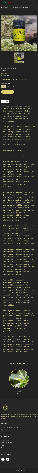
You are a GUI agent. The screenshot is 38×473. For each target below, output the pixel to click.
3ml (14, 86)
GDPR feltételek (6, 442)
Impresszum (4, 448)
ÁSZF (2, 445)
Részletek (5, 101)
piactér (7, 7)
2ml (9, 86)
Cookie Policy (5, 440)
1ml (4, 86)
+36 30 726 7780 (9, 430)
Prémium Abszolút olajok (21, 7)
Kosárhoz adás (7, 92)
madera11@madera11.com (11, 427)
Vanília (19, 391)
